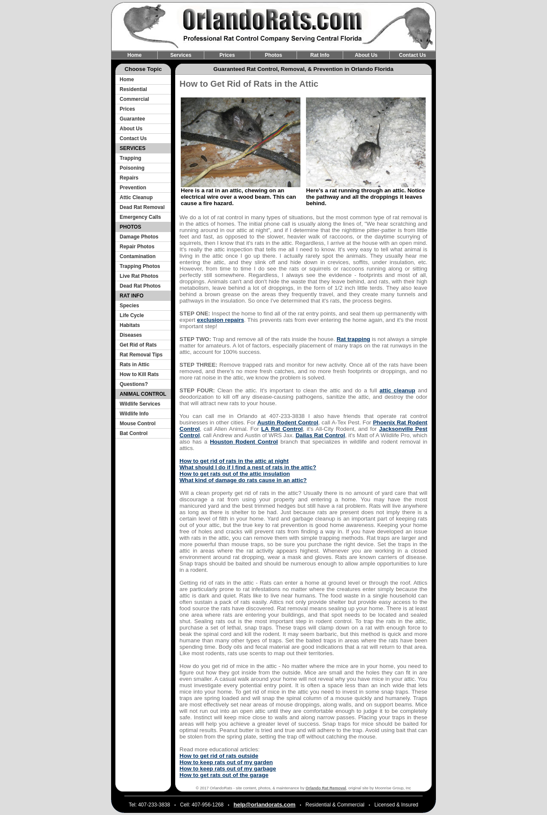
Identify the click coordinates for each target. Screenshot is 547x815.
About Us (366, 55)
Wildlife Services (140, 404)
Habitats (130, 325)
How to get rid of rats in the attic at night (233, 461)
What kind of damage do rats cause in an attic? (243, 480)
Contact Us (412, 55)
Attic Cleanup (136, 197)
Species (129, 306)
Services (180, 55)
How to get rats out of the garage (223, 775)
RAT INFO (132, 296)
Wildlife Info (134, 414)
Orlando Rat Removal (326, 788)
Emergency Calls (140, 217)
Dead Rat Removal (142, 207)
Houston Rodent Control (244, 441)
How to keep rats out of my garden (226, 762)
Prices (227, 55)
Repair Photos (137, 247)
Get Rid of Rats (138, 345)
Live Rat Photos (139, 276)
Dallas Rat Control (320, 435)
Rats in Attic (135, 365)
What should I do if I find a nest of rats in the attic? (247, 467)
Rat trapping (354, 339)
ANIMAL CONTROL (143, 394)
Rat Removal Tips (141, 355)
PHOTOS (130, 227)
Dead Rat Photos (140, 286)
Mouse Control (138, 424)
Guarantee (132, 119)
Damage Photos (139, 237)
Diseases (131, 335)
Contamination (138, 256)
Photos (273, 55)
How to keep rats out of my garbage (227, 768)
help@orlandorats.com (265, 804)
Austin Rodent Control (287, 422)
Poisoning (132, 168)
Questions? (134, 384)
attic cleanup (397, 390)
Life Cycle (132, 315)
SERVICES (132, 148)
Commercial (134, 99)
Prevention (133, 188)
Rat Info (319, 55)
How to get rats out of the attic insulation (234, 474)
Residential (133, 89)
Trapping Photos (140, 266)
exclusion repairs (220, 320)
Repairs (129, 178)
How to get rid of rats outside (218, 756)
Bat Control (133, 433)
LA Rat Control (282, 429)
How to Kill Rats (139, 374)
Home (134, 55)
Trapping (130, 158)
